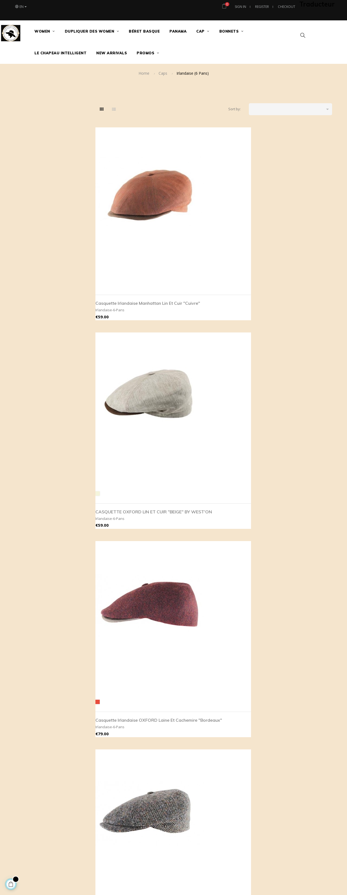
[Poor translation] (19, 811)
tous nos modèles (252, 698)
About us (189, 681)
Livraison (189, 707)
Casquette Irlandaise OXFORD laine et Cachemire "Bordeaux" (241, 211)
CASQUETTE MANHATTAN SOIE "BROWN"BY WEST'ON (181, 331)
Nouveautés (247, 681)
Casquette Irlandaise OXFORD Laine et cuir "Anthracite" (240, 573)
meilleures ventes (252, 690)
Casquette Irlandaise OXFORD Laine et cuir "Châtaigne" (118, 573)
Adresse (300, 707)
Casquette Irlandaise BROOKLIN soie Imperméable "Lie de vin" (122, 331)
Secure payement (196, 690)
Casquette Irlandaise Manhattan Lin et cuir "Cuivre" (118, 207)
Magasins (301, 681)
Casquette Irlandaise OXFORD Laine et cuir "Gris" (179, 573)
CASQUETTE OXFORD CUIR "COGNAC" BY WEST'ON (302, 573)
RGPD (186, 716)
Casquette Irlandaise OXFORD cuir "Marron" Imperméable (242, 452)
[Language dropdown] (20, 7)
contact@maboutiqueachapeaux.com (129, 716)
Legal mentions (194, 698)
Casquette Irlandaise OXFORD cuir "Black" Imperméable (179, 452)
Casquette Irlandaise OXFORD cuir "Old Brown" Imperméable (300, 331)
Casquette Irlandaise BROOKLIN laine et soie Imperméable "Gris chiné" (305, 207)
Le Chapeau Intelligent (311, 698)
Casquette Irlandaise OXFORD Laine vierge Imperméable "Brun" (301, 452)
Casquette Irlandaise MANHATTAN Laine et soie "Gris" (119, 452)
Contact (299, 690)
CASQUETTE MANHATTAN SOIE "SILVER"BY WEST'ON (240, 331)
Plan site (300, 716)
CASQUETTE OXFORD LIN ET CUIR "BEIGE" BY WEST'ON (181, 211)
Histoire (299, 725)
